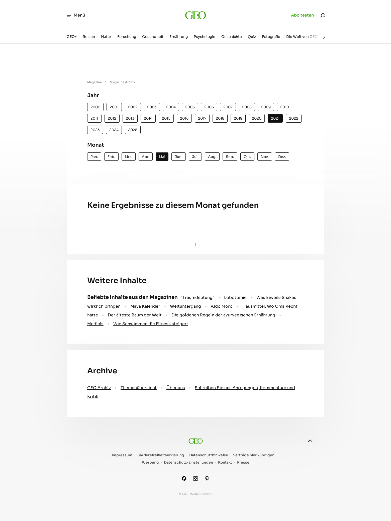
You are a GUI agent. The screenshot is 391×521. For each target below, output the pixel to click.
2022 (293, 118)
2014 (148, 118)
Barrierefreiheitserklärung (160, 455)
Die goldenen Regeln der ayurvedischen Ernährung (223, 315)
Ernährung (178, 36)
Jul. (195, 156)
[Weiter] (324, 37)
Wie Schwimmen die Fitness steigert (150, 323)
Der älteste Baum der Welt (135, 315)
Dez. (282, 156)
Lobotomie (235, 297)
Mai (162, 156)
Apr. (145, 156)
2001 (114, 107)
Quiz (252, 36)
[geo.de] (195, 15)
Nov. (265, 156)
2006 (209, 107)
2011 (94, 118)
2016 (184, 118)
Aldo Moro (222, 306)
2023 (95, 130)
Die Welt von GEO (302, 36)
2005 (190, 107)
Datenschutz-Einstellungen (188, 462)
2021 (275, 118)
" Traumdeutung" (197, 297)
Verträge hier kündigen (253, 455)
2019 (238, 118)
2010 (284, 107)
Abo (302, 15)
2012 (112, 118)
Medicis (95, 323)
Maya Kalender (145, 306)
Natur (106, 36)
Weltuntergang (185, 306)
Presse (243, 462)
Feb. (111, 156)
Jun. (178, 156)
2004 (171, 107)
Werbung (150, 462)
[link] (323, 15)
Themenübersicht (139, 387)
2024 (114, 130)
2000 (95, 107)
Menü (75, 15)
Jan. (94, 156)
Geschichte (231, 36)
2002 (133, 107)
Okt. (247, 156)
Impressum (122, 455)
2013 (130, 118)
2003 (152, 107)
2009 (266, 107)
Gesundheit (152, 36)
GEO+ (72, 36)
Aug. (212, 156)
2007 (228, 107)
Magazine (94, 82)
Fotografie (271, 36)
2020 (256, 118)
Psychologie (204, 36)
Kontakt (225, 462)
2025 (132, 130)
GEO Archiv (99, 387)
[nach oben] (310, 441)
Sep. (230, 156)
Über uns (175, 387)
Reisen (89, 36)
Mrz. (128, 156)
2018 (220, 118)
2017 (202, 118)
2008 (247, 107)
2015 (166, 118)
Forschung (126, 36)
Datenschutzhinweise (208, 455)
